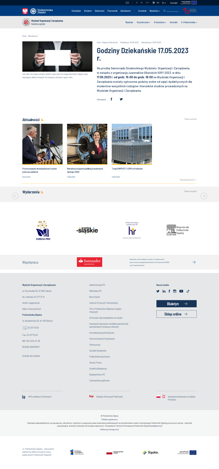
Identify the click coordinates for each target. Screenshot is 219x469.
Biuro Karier (94, 296)
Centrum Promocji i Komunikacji (103, 302)
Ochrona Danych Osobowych (102, 338)
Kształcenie (143, 22)
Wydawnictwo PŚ (97, 374)
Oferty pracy (94, 344)
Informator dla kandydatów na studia (105, 317)
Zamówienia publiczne (99, 380)
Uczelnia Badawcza (98, 368)
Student (88, 10)
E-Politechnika (188, 22)
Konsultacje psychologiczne (101, 332)
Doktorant (99, 10)
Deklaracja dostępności (109, 429)
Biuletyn (173, 303)
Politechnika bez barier (99, 356)
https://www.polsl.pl (31, 308)
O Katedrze (159, 22)
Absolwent (126, 10)
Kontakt (174, 2)
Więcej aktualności (187, 180)
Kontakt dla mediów (31, 355)
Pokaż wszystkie (190, 119)
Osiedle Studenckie (97, 350)
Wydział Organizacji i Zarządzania (47, 20)
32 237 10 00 (33, 327)
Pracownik (112, 10)
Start (24, 36)
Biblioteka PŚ (95, 290)
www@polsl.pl (156, 426)
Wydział (129, 22)
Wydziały (154, 10)
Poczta (127, 2)
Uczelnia (142, 10)
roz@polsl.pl (34, 302)
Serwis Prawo (95, 362)
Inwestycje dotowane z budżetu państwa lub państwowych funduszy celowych (108, 325)
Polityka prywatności (109, 419)
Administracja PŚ (97, 284)
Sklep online (172, 314)
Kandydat (76, 10)
